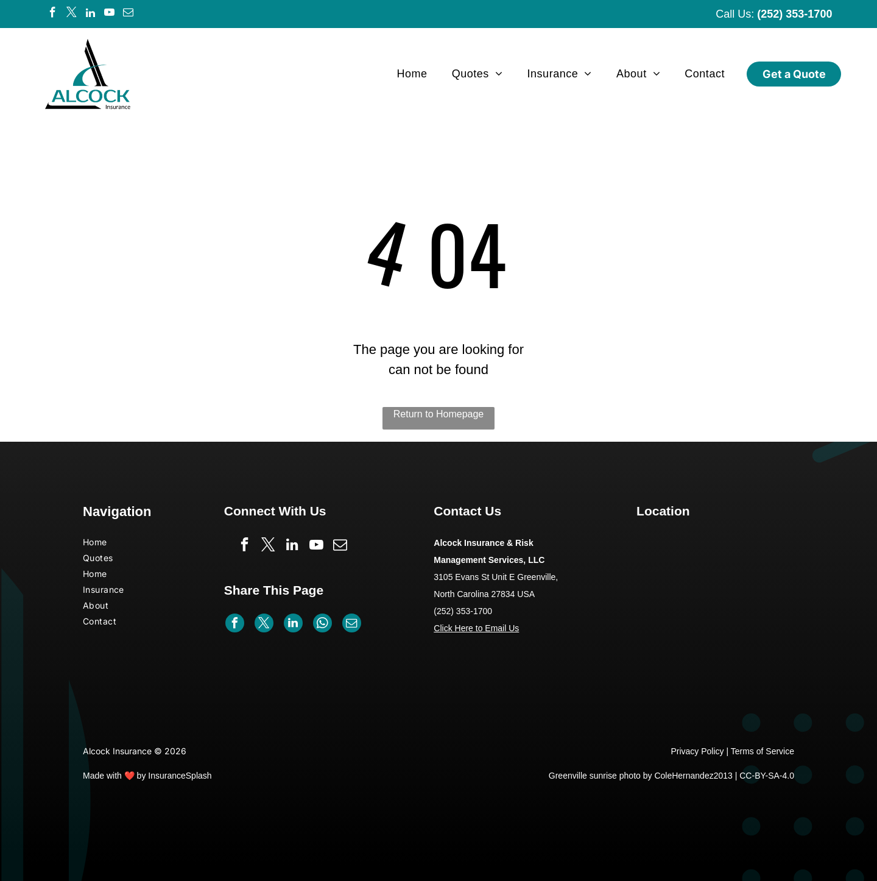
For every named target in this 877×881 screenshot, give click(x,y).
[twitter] (72, 14)
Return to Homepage (438, 414)
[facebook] (53, 14)
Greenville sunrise (583, 775)
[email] (128, 14)
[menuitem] (411, 74)
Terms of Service (762, 751)
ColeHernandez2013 (693, 775)
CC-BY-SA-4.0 (766, 775)
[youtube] (110, 14)
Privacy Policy (697, 751)
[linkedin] (91, 14)
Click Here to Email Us (476, 628)
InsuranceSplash (179, 775)
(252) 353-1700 (794, 14)
